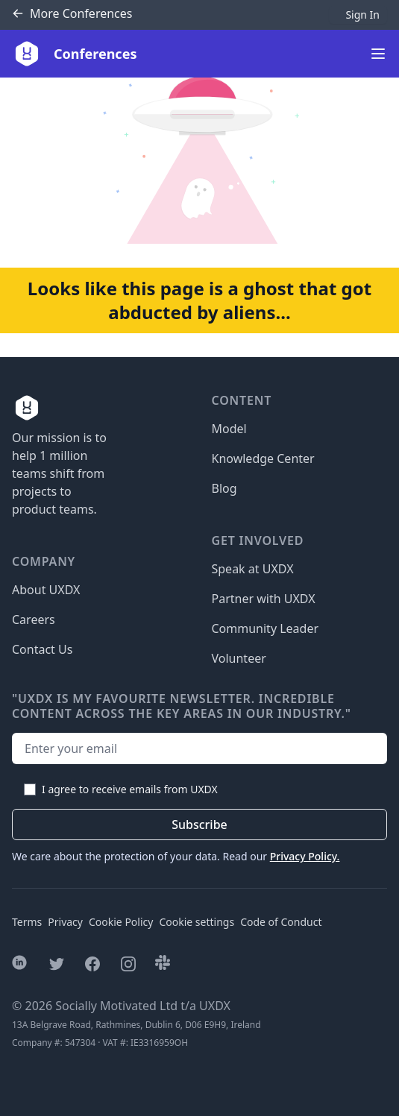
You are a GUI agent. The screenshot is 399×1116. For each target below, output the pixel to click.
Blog (224, 488)
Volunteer (239, 658)
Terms (27, 922)
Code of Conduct (280, 922)
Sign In (362, 14)
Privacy (65, 922)
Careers (33, 619)
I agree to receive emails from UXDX (130, 789)
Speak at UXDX (253, 569)
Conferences (72, 14)
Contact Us (42, 649)
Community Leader (265, 628)
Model (229, 428)
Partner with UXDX (263, 598)
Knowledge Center (263, 458)
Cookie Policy (121, 922)
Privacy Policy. (305, 856)
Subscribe (199, 824)
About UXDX (46, 589)
